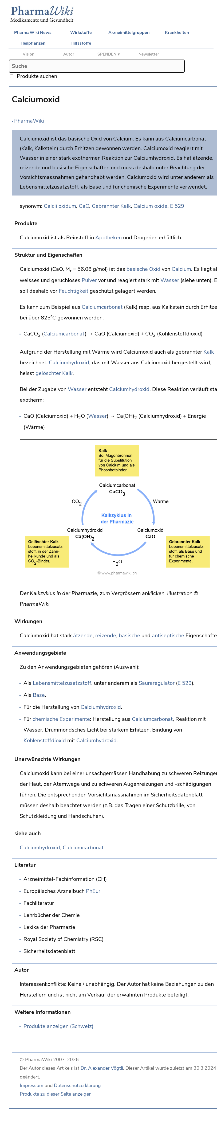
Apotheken (108, 237)
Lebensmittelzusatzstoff (62, 683)
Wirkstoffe (81, 33)
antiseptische (168, 635)
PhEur (93, 891)
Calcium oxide (150, 206)
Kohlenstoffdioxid (44, 740)
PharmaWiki (29, 120)
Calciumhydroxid (69, 362)
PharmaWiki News (33, 33)
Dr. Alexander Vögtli (102, 1068)
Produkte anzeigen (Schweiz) (58, 1026)
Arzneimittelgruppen (128, 33)
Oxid (154, 269)
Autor (68, 54)
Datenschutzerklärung (77, 1085)
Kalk (208, 351)
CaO (84, 206)
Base (39, 695)
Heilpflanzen (33, 43)
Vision (28, 54)
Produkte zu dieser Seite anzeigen (56, 1094)
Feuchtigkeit (73, 291)
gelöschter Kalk (54, 373)
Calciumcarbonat (102, 307)
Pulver (89, 280)
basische (137, 269)
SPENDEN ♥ (108, 54)
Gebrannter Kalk (111, 206)
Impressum (31, 1085)
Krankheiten (177, 33)
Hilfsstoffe (80, 43)
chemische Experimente (61, 719)
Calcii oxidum (60, 206)
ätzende (83, 635)
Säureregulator (157, 683)
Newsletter (149, 54)
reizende (105, 635)
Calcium (181, 269)
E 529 (177, 206)
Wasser (169, 280)
